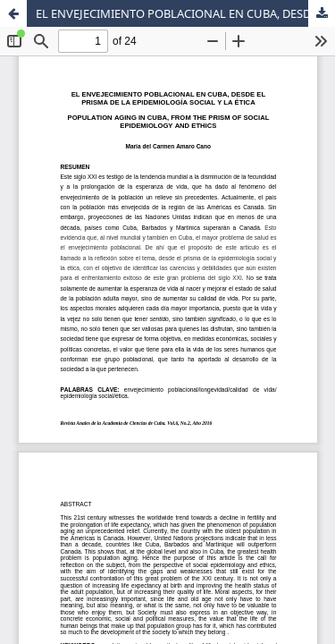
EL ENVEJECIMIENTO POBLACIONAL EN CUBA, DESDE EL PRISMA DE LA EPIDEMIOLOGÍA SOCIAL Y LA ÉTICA (185, 13)
